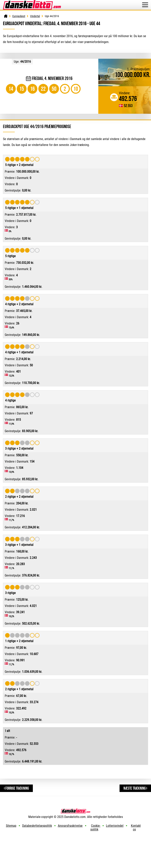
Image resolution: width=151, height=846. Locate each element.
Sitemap (11, 826)
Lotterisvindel (114, 826)
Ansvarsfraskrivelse (70, 826)
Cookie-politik (95, 827)
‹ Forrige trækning (16, 788)
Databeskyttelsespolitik (37, 826)
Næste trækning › (135, 788)
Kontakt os (136, 827)
